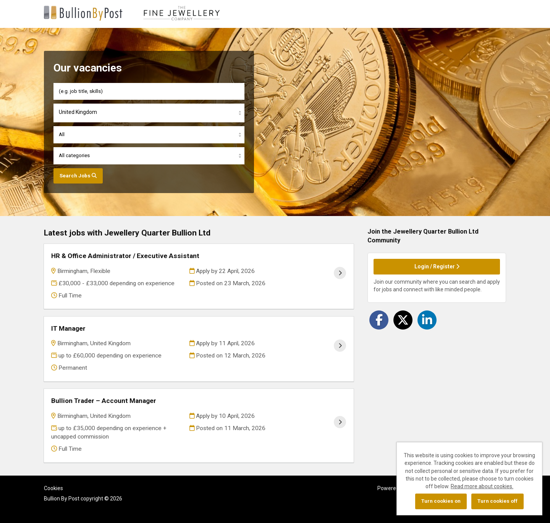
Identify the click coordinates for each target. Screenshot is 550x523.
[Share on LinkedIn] (427, 320)
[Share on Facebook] (378, 320)
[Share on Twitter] (402, 320)
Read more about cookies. (482, 486)
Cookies (53, 488)
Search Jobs (78, 176)
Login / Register (436, 266)
